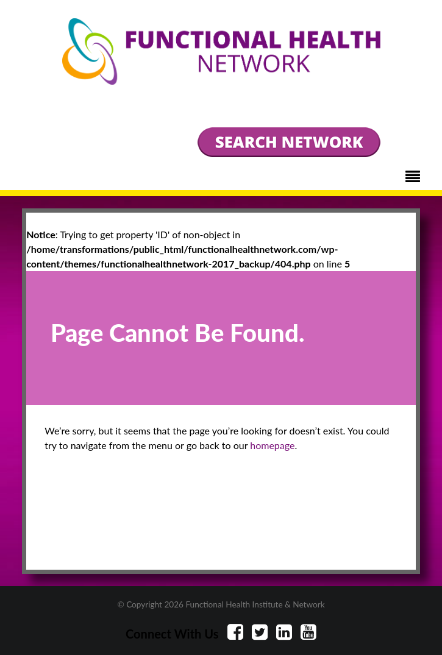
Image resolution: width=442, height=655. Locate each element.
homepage (272, 445)
